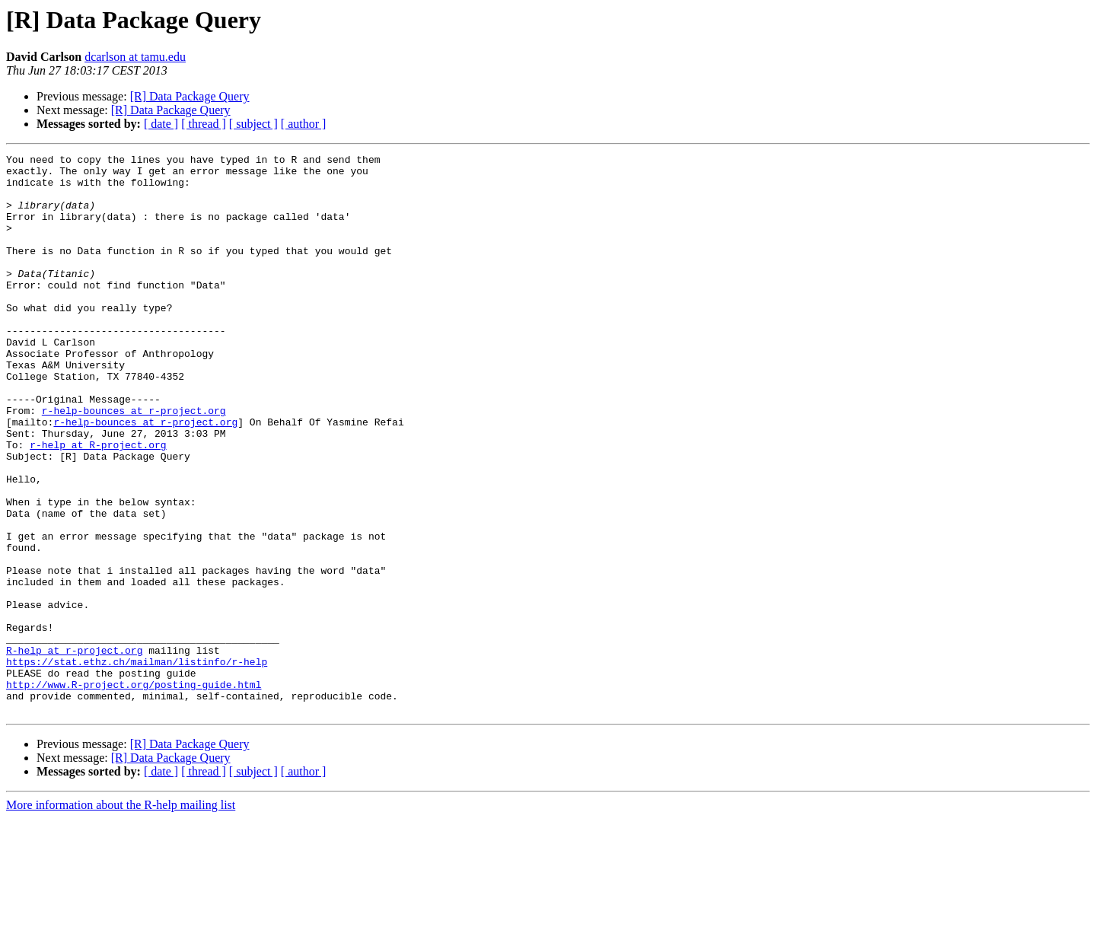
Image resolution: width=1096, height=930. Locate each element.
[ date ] (161, 123)
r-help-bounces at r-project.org (134, 463)
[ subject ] (253, 123)
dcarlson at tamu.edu (135, 56)
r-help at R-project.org (98, 504)
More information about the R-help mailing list (120, 916)
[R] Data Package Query (190, 96)
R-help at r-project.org (74, 750)
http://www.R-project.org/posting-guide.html (133, 791)
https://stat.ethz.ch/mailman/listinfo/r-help (136, 764)
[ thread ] (203, 123)
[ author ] (304, 123)
